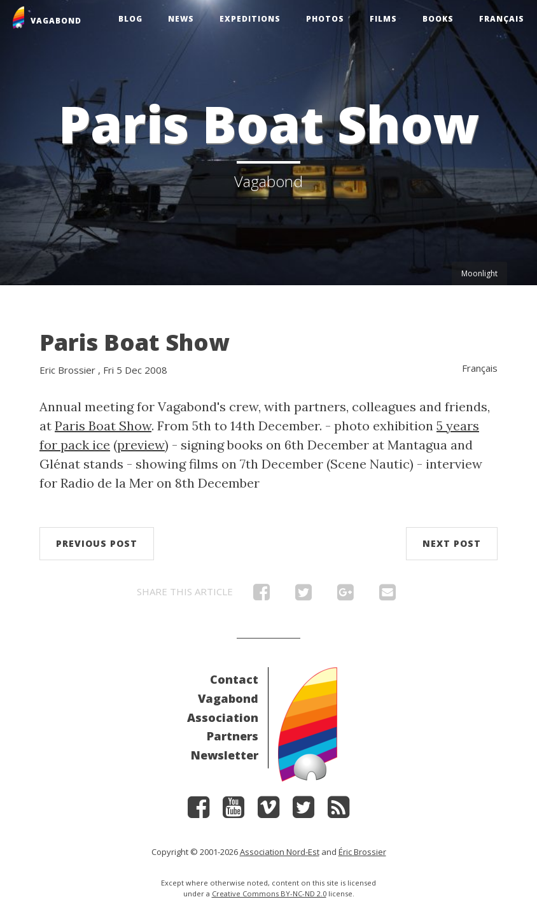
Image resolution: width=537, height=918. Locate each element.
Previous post (96, 543)
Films (383, 18)
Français (501, 18)
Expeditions (250, 18)
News (181, 18)
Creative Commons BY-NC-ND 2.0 (269, 893)
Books (438, 18)
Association (222, 717)
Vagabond (228, 698)
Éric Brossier (362, 852)
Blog (130, 18)
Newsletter (224, 755)
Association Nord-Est (279, 852)
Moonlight (479, 273)
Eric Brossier (67, 370)
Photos (325, 18)
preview (141, 445)
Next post (451, 543)
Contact (234, 679)
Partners (232, 736)
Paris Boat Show (134, 342)
